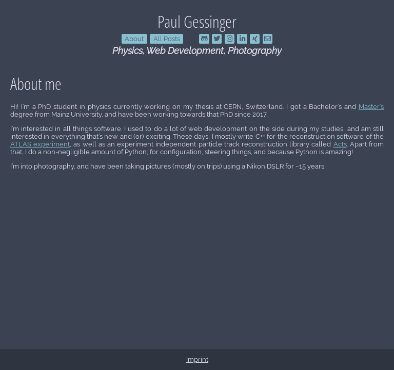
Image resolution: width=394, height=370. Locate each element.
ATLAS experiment (40, 144)
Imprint (197, 359)
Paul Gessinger (197, 21)
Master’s (371, 106)
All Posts (166, 39)
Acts (340, 144)
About (134, 39)
